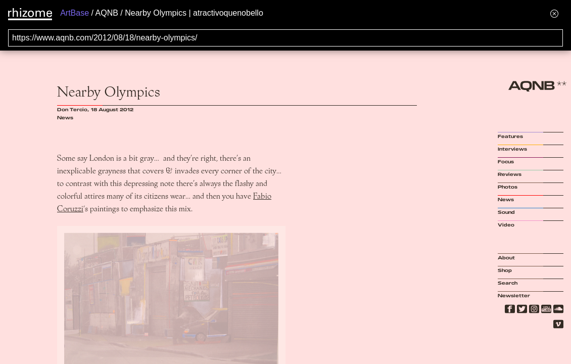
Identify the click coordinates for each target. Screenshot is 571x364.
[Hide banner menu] (554, 13)
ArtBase (74, 13)
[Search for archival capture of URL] (285, 38)
